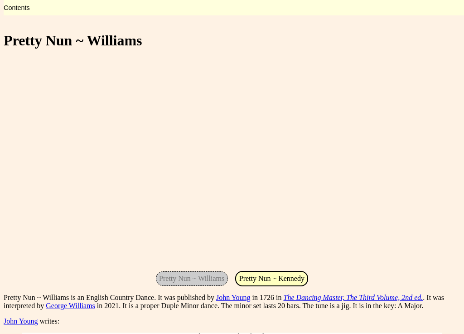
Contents (17, 7)
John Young (233, 297)
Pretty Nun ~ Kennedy (271, 278)
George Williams (70, 305)
